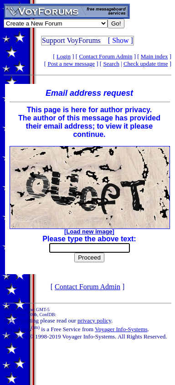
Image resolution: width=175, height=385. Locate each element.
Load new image (89, 231)
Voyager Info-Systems (121, 329)
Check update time (146, 63)
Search (111, 63)
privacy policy (94, 320)
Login (64, 56)
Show (120, 40)
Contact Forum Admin (105, 56)
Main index (154, 56)
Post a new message (71, 63)
